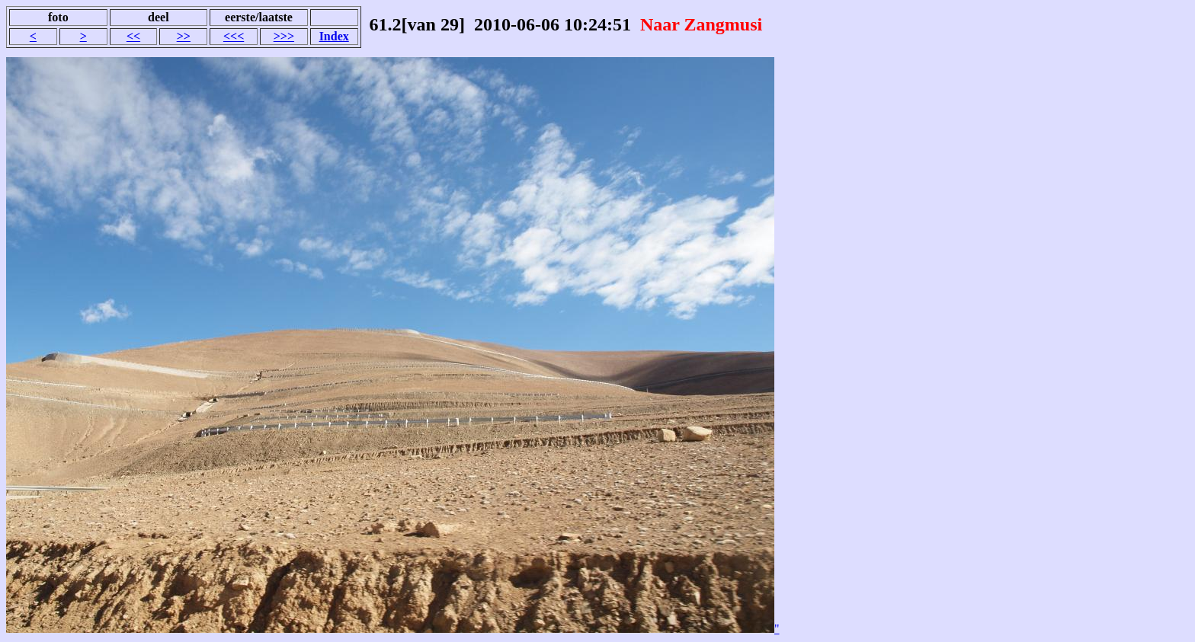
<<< (233, 36)
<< (133, 36)
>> (184, 36)
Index (334, 36)
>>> (284, 36)
